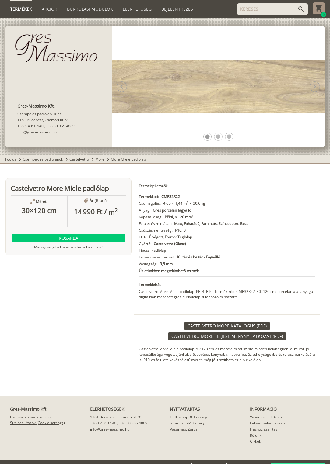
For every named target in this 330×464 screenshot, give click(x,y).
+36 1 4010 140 (30, 126)
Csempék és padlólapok (43, 159)
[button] (207, 137)
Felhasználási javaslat (268, 423)
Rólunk (255, 435)
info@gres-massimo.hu (37, 132)
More (100, 159)
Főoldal (11, 159)
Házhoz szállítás (263, 429)
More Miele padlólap (128, 159)
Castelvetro (79, 159)
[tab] (21, 9)
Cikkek (255, 441)
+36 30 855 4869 (60, 126)
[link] (227, 326)
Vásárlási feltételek (266, 417)
